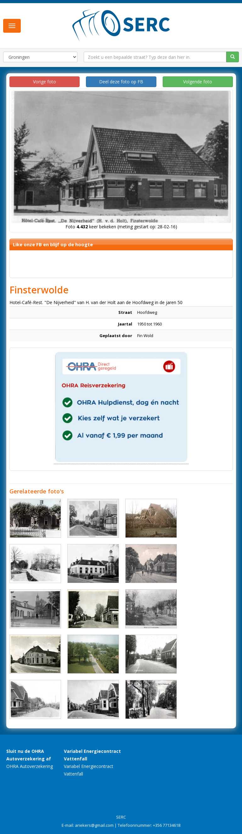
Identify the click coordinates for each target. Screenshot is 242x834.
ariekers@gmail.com (94, 825)
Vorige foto (44, 82)
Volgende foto (197, 82)
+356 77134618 (166, 825)
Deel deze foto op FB (121, 82)
